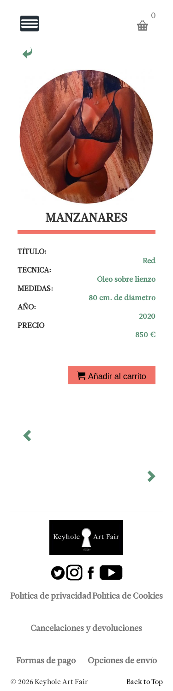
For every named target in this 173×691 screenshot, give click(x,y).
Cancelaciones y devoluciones (86, 628)
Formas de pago (46, 661)
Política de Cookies (127, 596)
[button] (28, 438)
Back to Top (144, 682)
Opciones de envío (122, 661)
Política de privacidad (50, 596)
